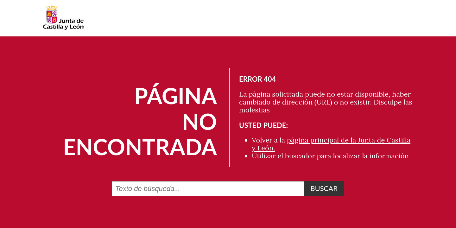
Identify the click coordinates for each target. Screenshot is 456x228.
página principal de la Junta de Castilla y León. (331, 144)
